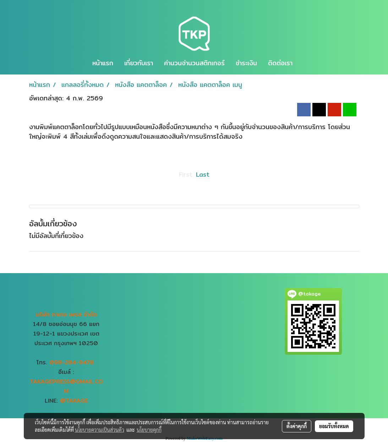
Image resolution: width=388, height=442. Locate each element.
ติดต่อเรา (280, 63)
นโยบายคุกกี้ (149, 429)
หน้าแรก (102, 63)
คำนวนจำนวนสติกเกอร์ (194, 63)
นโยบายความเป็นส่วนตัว (99, 429)
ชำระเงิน (246, 63)
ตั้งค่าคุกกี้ (296, 426)
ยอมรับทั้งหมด (334, 426)
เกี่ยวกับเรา (138, 63)
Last (202, 174)
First (185, 174)
